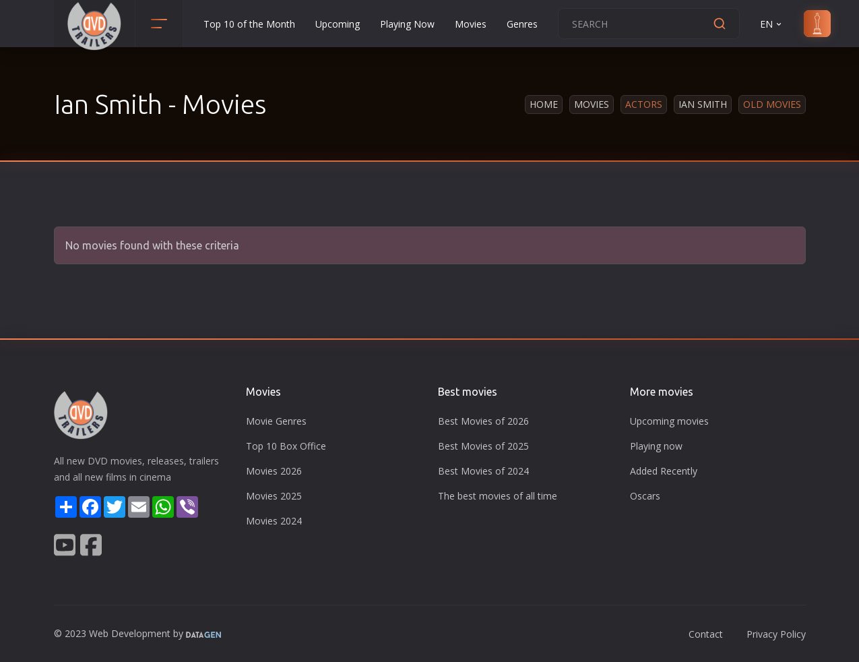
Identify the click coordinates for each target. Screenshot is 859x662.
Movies (470, 24)
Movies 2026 (274, 470)
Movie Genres (276, 421)
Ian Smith (702, 104)
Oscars (645, 495)
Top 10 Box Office (286, 446)
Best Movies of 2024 (483, 470)
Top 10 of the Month (249, 24)
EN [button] (772, 24)
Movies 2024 (274, 520)
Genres (522, 24)
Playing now (656, 446)
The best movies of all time (497, 495)
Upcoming (337, 24)
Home (544, 104)
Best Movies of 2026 (483, 421)
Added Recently (663, 470)
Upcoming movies (669, 421)
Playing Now (407, 24)
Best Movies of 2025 (483, 446)
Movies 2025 (274, 495)
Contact (706, 634)
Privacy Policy (776, 634)
